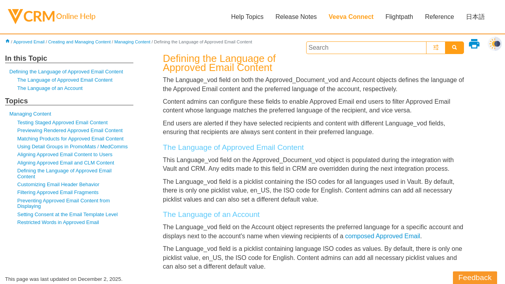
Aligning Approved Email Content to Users (64, 154)
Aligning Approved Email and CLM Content (65, 163)
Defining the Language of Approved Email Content (66, 72)
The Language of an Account (50, 88)
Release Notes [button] (296, 16)
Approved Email (29, 41)
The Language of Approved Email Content (64, 80)
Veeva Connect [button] (351, 16)
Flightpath (399, 16)
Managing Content (132, 41)
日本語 (475, 16)
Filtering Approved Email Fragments (58, 192)
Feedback (475, 277)
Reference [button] (439, 16)
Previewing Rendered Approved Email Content (70, 130)
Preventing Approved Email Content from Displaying (63, 203)
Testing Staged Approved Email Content (62, 122)
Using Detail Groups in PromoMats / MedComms (72, 146)
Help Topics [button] (247, 16)
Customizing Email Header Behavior (58, 184)
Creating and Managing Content (79, 41)
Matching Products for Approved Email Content (70, 139)
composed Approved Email (382, 236)
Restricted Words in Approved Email (58, 222)
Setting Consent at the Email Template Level (67, 214)
